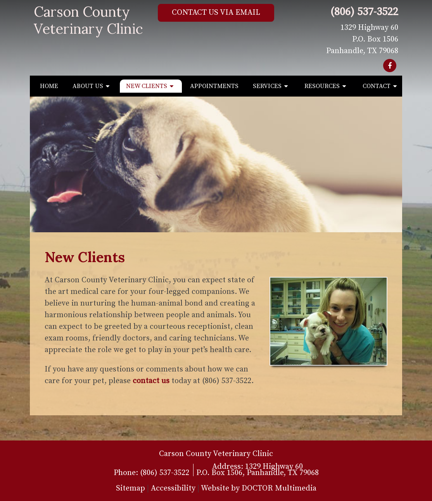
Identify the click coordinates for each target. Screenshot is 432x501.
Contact (377, 86)
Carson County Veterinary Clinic (88, 20)
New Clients (146, 86)
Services (267, 86)
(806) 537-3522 (364, 12)
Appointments (214, 86)
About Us (88, 86)
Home (49, 86)
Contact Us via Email (216, 12)
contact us (151, 381)
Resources (322, 86)
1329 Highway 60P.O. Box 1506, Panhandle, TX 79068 (257, 470)
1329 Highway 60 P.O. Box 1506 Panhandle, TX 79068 (362, 39)
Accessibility (173, 488)
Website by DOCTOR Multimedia (258, 488)
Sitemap (130, 488)
